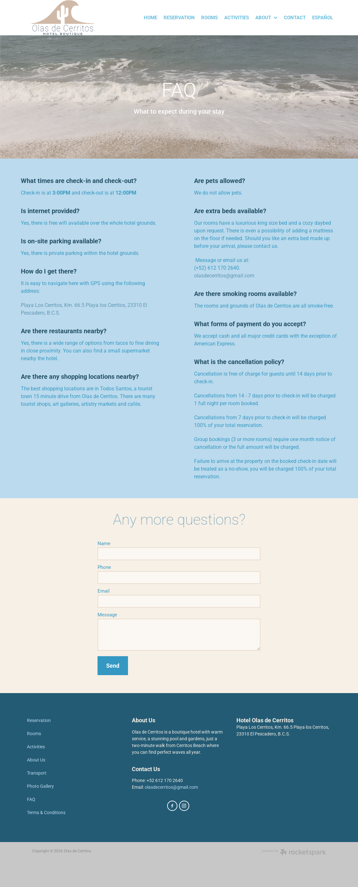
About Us (36, 760)
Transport (37, 773)
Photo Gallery (40, 786)
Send (112, 665)
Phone (104, 567)
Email (104, 590)
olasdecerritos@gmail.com (224, 275)
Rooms (34, 733)
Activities (36, 747)
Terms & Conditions (46, 812)
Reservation (39, 720)
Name (104, 543)
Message (107, 614)
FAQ (31, 799)
